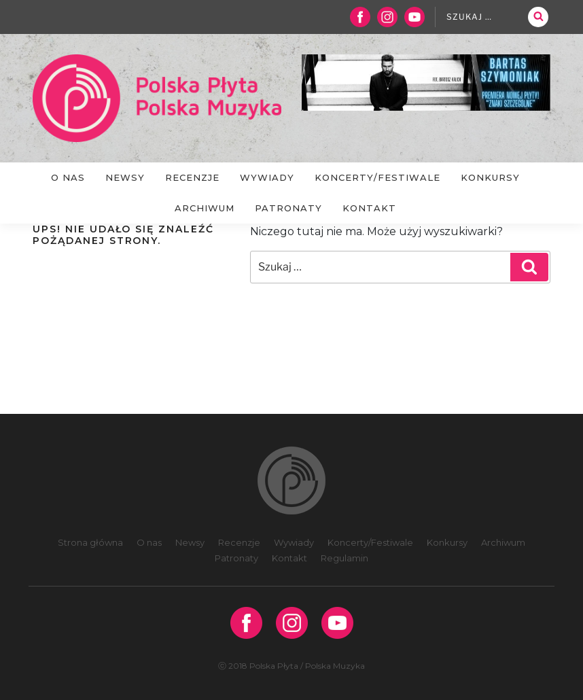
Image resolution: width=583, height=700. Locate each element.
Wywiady (267, 177)
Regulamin (344, 558)
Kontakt (369, 208)
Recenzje (192, 177)
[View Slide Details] (426, 82)
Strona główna (90, 542)
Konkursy (490, 177)
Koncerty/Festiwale (377, 177)
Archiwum (204, 208)
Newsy (125, 177)
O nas (68, 177)
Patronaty (288, 208)
